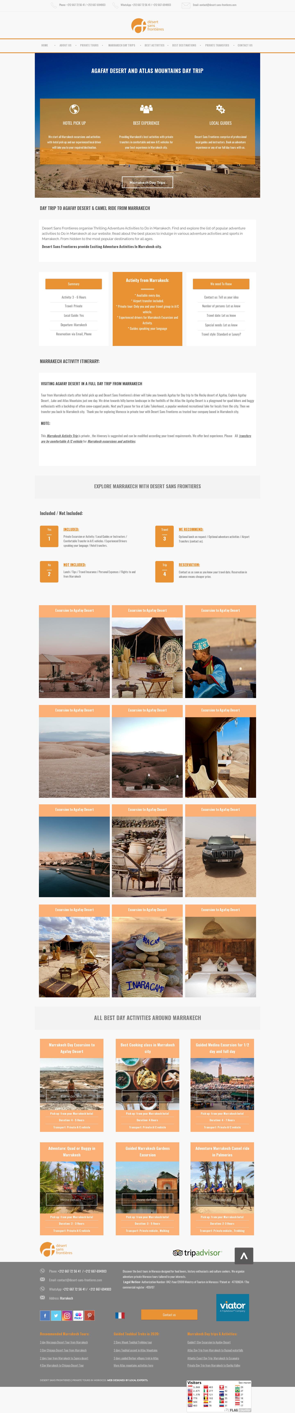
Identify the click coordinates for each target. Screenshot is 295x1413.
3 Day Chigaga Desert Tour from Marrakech (63, 1350)
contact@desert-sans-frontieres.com (79, 1279)
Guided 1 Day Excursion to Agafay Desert (209, 1342)
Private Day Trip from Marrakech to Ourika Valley (213, 1365)
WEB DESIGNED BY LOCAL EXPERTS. (127, 1380)
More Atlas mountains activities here (133, 1365)
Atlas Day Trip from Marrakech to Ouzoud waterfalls (215, 1350)
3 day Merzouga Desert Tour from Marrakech (64, 1342)
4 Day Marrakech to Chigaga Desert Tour (62, 1365)
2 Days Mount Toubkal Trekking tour (133, 1342)
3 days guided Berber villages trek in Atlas (136, 1358)
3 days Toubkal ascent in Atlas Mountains (136, 1350)
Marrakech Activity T (60, 435)
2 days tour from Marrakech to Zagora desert (64, 1358)
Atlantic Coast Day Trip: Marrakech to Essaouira (213, 1358)
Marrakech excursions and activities (111, 441)
